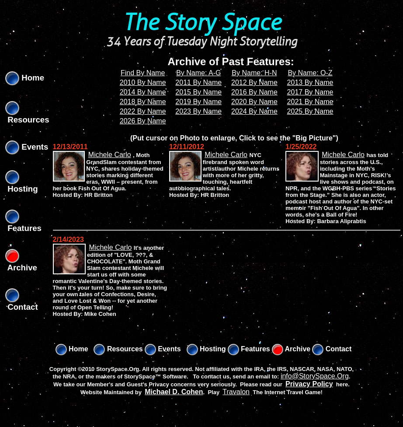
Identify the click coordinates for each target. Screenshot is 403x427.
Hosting (206, 349)
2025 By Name (310, 111)
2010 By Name (143, 82)
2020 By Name (254, 101)
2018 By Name (143, 101)
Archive (291, 349)
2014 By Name (143, 92)
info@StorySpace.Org (315, 376)
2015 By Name (198, 92)
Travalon (236, 392)
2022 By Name (143, 111)
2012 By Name (254, 82)
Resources (118, 349)
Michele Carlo (109, 154)
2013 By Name (310, 82)
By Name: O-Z (310, 73)
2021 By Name (310, 101)
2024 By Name (254, 111)
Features (249, 349)
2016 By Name (254, 92)
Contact (331, 349)
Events (26, 146)
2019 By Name (198, 101)
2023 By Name (198, 111)
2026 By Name (143, 121)
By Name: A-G (198, 73)
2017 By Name (310, 92)
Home (24, 77)
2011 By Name (198, 82)
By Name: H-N (254, 73)
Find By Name (143, 73)
